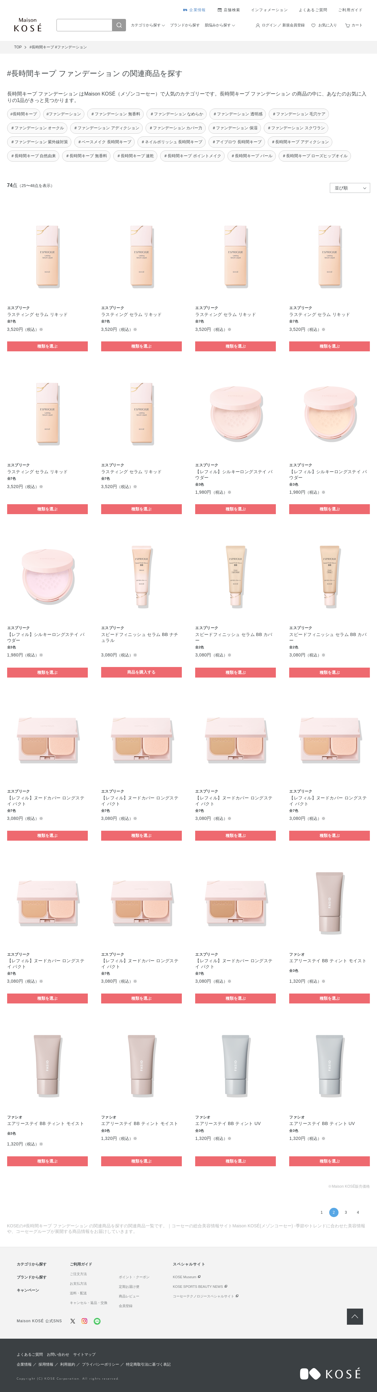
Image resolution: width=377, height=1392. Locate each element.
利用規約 (67, 1364)
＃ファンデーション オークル (37, 128)
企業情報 (197, 10)
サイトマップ (84, 1354)
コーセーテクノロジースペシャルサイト (203, 1296)
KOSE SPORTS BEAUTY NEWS (198, 1286)
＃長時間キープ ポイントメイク (192, 155)
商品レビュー (129, 1296)
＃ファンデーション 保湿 (235, 128)
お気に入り (327, 25)
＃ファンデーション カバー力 (176, 128)
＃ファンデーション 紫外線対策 (39, 142)
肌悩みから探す (218, 25)
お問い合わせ (58, 1354)
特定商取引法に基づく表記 (148, 1364)
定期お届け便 (129, 1286)
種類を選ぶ (47, 346)
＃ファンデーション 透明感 (238, 114)
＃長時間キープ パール (251, 155)
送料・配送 (78, 1293)
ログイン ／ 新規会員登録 (283, 25)
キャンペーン (28, 1290)
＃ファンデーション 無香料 (115, 114)
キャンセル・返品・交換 (88, 1303)
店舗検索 (232, 10)
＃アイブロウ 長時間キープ (237, 142)
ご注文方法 (78, 1274)
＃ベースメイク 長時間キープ (104, 142)
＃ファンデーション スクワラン (296, 128)
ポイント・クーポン (134, 1277)
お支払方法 (78, 1283)
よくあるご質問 (313, 10)
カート (357, 25)
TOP (18, 47)
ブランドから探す (185, 25)
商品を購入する (141, 672)
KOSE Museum (184, 1277)
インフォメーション (269, 10)
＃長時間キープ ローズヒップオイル (315, 155)
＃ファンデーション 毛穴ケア (299, 114)
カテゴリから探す (146, 25)
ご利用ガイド (350, 10)
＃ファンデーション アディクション (106, 128)
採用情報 (45, 1364)
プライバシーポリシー (100, 1364)
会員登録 (125, 1306)
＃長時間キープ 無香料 (86, 155)
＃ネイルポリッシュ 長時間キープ (172, 142)
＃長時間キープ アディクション (300, 142)
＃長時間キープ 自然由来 (33, 155)
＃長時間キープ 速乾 (135, 155)
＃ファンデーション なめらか (177, 114)
